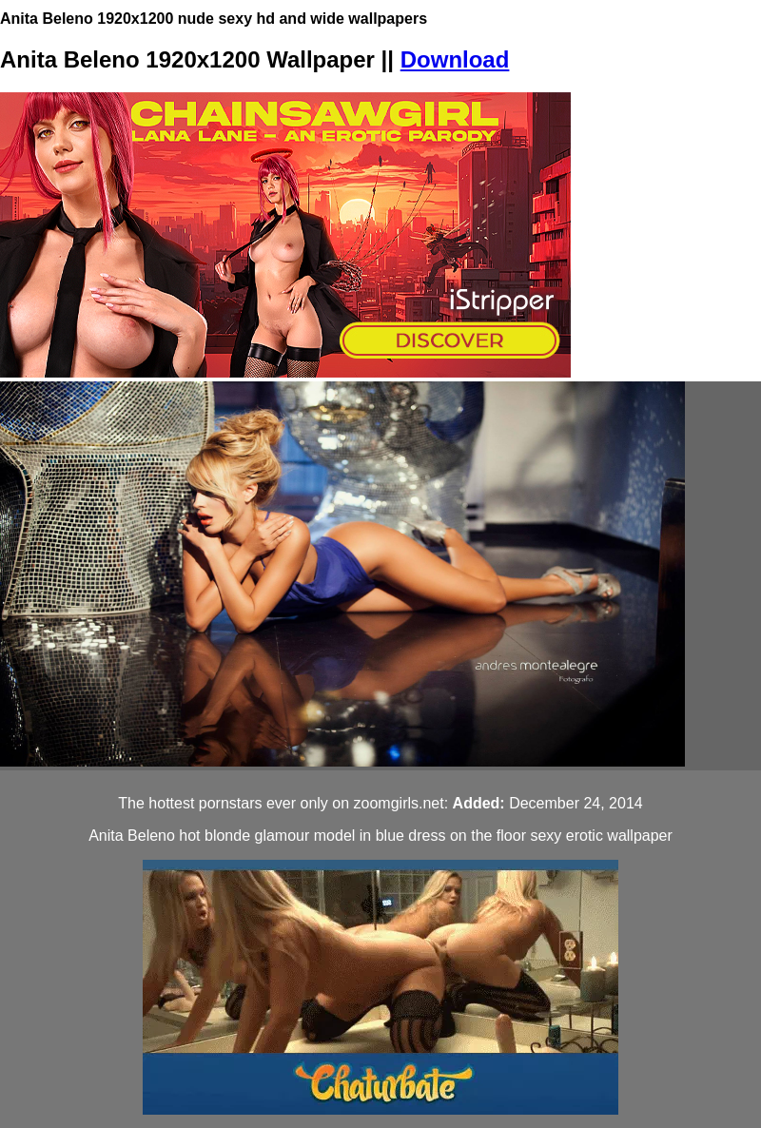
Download (455, 59)
